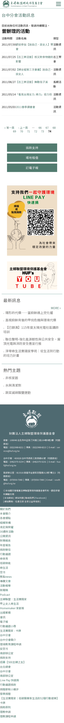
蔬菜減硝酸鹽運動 (18, 392)
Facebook (40, 497)
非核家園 (11, 377)
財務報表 (5, 540)
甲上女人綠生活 (9, 604)
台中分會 (5, 635)
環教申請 (5, 712)
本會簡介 (5, 513)
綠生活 (4, 568)
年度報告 (5, 545)
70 (21, 131)
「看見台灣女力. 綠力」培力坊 (34, 94)
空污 (2, 572)
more (55, 308)
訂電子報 (32, 168)
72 (35, 131)
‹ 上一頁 (23, 128)
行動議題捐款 (8, 685)
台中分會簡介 (8, 640)
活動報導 (5, 585)
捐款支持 (32, 147)
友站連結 (8, 497)
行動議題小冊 (8, 626)
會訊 (2, 617)
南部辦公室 (6, 653)
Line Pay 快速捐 (9, 680)
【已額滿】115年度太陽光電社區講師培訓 (30, 329)
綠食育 (4, 558)
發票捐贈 (5, 694)
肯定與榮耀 (6, 527)
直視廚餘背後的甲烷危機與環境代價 (30, 320)
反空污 (4, 649)
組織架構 (5, 523)
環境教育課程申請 (10, 644)
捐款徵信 (5, 550)
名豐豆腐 (19, 501)
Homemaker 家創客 (12, 608)
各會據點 (5, 518)
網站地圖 (19, 497)
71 (28, 131)
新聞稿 (4, 590)
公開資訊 (5, 536)
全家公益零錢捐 (32, 501)
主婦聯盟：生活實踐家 (13, 599)
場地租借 (32, 157)
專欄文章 (5, 581)
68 (54, 128)
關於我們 (5, 509)
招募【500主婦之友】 (13, 662)
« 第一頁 (9, 128)
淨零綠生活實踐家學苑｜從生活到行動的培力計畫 (31, 353)
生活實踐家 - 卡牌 (10, 631)
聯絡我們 (29, 497)
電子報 (4, 622)
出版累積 (5, 612)
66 (40, 128)
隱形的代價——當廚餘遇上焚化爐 (29, 312)
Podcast (5, 595)
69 (14, 131)
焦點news (6, 577)
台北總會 (5, 667)
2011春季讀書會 (25, 107)
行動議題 (5, 554)
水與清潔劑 (13, 385)
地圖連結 (52, 458)
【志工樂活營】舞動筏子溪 (32, 82)
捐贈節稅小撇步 (9, 689)
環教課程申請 (8, 716)
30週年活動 (7, 531)
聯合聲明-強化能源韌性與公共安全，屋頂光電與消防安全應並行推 (31, 341)
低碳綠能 (5, 563)
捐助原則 (5, 707)
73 (42, 131)
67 (47, 128)
